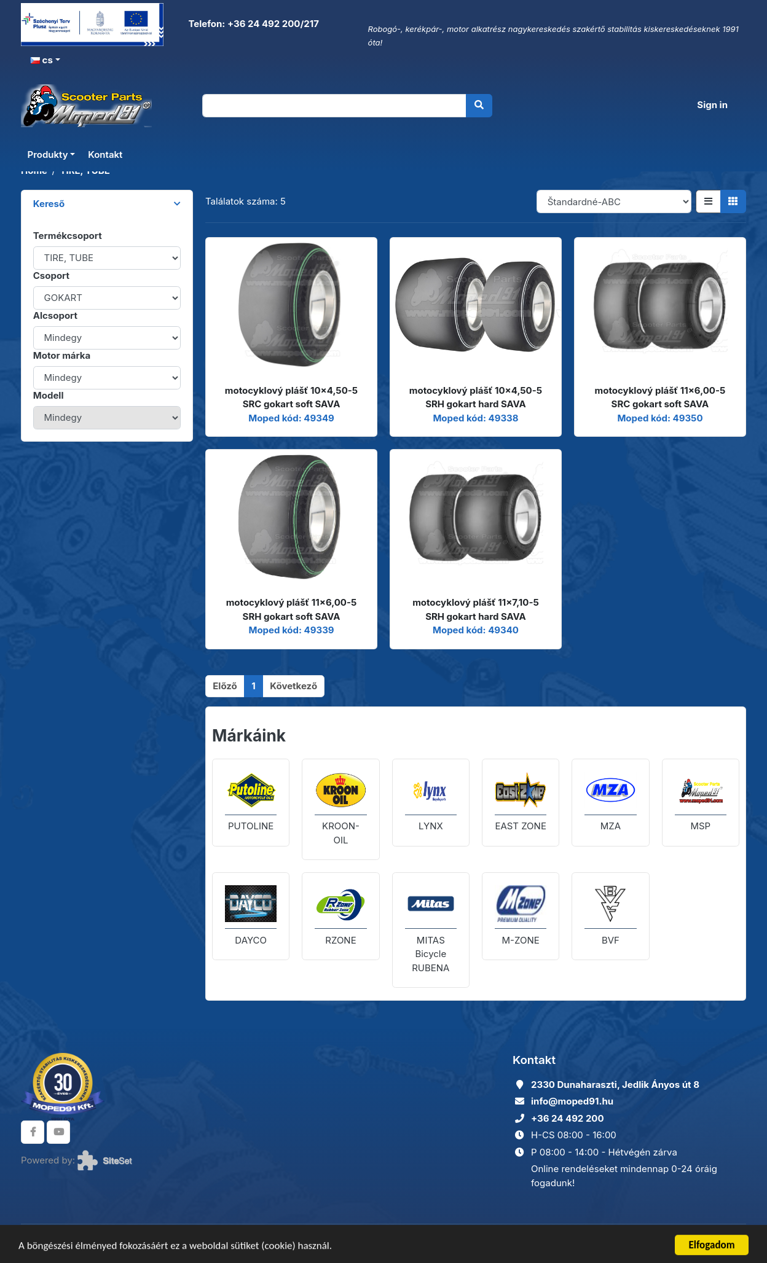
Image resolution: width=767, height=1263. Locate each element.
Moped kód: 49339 (291, 630)
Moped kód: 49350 (659, 418)
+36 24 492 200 (567, 1118)
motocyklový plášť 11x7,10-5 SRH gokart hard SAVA (475, 609)
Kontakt (105, 154)
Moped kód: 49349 (291, 418)
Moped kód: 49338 (475, 418)
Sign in (712, 105)
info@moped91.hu (572, 1101)
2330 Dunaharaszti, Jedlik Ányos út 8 (615, 1084)
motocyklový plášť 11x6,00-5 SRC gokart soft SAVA (660, 397)
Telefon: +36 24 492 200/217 (252, 23)
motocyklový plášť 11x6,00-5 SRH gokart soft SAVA (291, 609)
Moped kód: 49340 (476, 630)
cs (41, 60)
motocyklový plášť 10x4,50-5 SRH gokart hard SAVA (475, 397)
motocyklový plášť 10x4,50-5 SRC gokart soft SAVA (291, 397)
